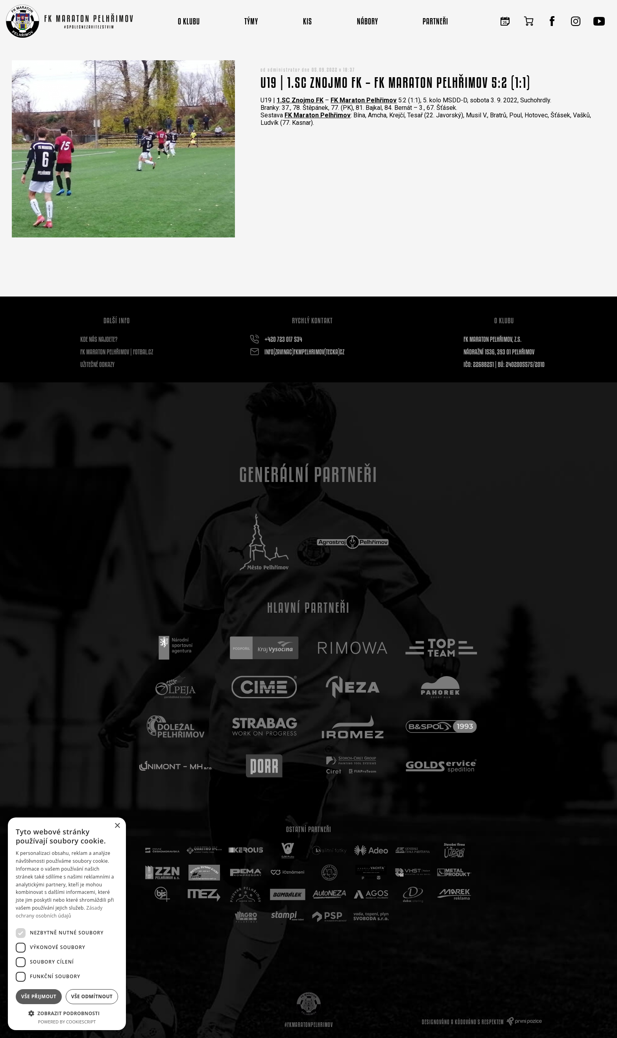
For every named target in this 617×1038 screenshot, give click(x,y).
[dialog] (67, 923)
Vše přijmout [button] (38, 996)
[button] (67, 1013)
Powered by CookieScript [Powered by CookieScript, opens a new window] (67, 1022)
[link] (300, 100)
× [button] (117, 826)
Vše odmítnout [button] (92, 996)
